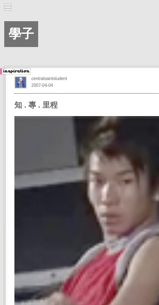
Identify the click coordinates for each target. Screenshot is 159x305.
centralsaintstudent (49, 78)
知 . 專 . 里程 (36, 105)
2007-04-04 (42, 85)
